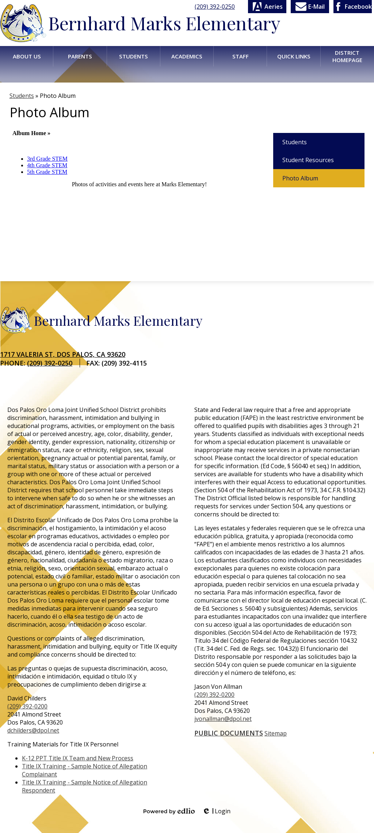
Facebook (352, 6)
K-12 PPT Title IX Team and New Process (77, 758)
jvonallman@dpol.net (223, 719)
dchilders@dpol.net (33, 730)
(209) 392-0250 (215, 7)
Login (216, 811)
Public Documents (228, 733)
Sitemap (275, 733)
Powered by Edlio (169, 811)
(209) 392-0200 (27, 706)
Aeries (267, 6)
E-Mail (310, 6)
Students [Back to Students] (21, 96)
